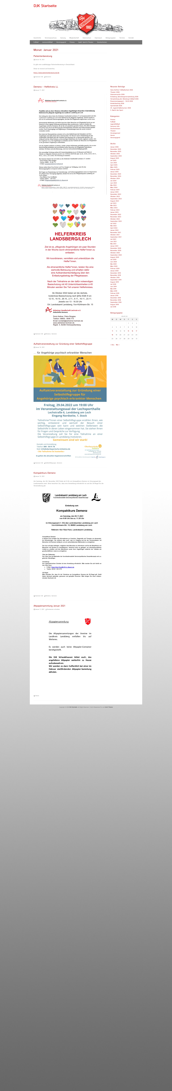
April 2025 (113, 165)
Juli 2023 (113, 203)
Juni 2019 (113, 287)
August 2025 (114, 158)
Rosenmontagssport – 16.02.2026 (121, 101)
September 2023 (116, 199)
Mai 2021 (113, 244)
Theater (113, 131)
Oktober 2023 (115, 196)
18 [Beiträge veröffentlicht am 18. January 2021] (112, 335)
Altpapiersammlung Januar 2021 (49, 605)
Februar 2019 (114, 293)
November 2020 (115, 250)
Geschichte (37, 38)
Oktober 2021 (114, 235)
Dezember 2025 (115, 149)
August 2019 (114, 282)
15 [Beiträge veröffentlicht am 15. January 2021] (128, 331)
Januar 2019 (114, 296)
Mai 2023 (113, 205)
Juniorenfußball (47, 42)
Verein (37, 696)
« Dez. (112, 345)
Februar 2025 (114, 169)
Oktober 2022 (115, 219)
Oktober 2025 (115, 154)
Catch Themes (109, 707)
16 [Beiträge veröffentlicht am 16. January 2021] (132, 331)
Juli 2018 (113, 307)
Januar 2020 (114, 271)
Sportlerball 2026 (116, 106)
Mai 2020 (113, 264)
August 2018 (114, 305)
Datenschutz (87, 38)
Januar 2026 (114, 147)
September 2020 (116, 255)
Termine (122, 38)
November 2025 (115, 151)
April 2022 (113, 228)
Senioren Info (39, 77)
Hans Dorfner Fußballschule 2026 (121, 90)
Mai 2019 (113, 289)
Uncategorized (115, 133)
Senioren (48, 77)
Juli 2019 (113, 284)
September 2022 (116, 221)
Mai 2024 (113, 185)
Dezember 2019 (115, 273)
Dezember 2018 (115, 298)
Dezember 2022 (115, 214)
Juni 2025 (113, 163)
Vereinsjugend (61, 42)
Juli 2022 (113, 223)
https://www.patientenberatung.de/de (46, 73)
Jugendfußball (115, 124)
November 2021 (115, 232)
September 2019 (115, 280)
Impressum (98, 38)
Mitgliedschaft (74, 38)
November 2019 (115, 275)
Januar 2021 (114, 246)
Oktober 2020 (115, 253)
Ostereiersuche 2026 (117, 94)
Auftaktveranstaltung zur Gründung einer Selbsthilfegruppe (63, 344)
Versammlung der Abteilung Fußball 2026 (124, 99)
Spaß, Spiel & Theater (85, 42)
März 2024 (113, 187)
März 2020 (113, 266)
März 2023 (113, 208)
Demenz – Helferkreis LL (46, 86)
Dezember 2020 (115, 248)
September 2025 (116, 156)
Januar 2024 (114, 192)
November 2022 (115, 217)
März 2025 (113, 167)
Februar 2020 (114, 268)
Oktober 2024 (115, 178)
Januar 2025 (114, 172)
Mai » (118, 345)
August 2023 (114, 201)
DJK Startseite (45, 6)
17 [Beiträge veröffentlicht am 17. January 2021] (136, 331)
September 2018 (115, 302)
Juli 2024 (113, 181)
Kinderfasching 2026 (117, 103)
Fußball (36, 42)
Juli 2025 (113, 160)
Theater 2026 (115, 92)
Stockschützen (102, 42)
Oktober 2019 (114, 278)
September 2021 (115, 237)
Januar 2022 (114, 230)
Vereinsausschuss (50, 38)
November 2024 (115, 176)
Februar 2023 (114, 210)
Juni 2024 (113, 183)
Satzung (63, 38)
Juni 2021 (113, 241)
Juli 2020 (113, 259)
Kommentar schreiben (53, 609)
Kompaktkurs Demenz (45, 473)
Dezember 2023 (115, 194)
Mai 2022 (113, 226)
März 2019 (113, 291)
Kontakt (131, 38)
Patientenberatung (43, 56)
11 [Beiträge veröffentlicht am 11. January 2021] (112, 331)
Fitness (72, 42)
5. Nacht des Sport (116, 110)
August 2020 (114, 257)
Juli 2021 (113, 239)
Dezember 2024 (115, 174)
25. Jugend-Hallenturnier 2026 (120, 108)
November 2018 (115, 300)
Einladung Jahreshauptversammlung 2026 (124, 97)
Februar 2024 (114, 190)
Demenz (48, 334)
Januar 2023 (114, 212)
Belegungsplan (111, 38)
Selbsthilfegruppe (51, 463)
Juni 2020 (113, 262)
